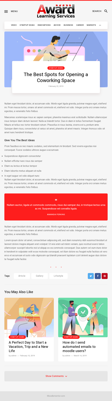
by (12, 355)
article (21, 276)
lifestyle (58, 276)
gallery (39, 276)
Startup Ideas (56, 68)
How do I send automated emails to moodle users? (79, 347)
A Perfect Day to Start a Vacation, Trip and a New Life (28, 347)
